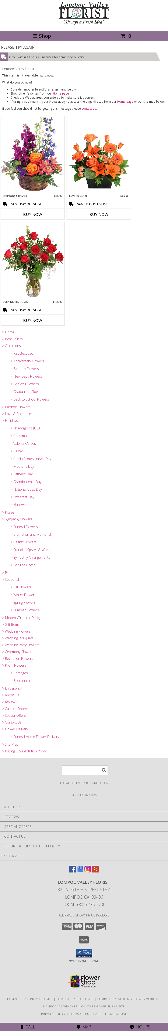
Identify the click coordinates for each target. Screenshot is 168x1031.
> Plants (8, 572)
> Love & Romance (16, 413)
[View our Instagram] (87, 871)
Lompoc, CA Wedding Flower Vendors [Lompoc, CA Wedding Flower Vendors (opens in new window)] (129, 999)
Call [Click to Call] (28, 1027)
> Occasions (11, 345)
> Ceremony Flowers (17, 651)
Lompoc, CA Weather (60, 1006)
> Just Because (22, 353)
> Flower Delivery (15, 729)
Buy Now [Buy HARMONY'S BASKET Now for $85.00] (32, 214)
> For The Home (23, 565)
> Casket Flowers (23, 542)
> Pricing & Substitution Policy (24, 751)
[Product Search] (85, 770)
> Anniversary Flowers (27, 361)
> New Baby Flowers (26, 376)
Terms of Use (116, 1014)
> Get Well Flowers (25, 384)
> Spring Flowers (23, 602)
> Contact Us (12, 722)
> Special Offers (14, 715)
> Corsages (19, 673)
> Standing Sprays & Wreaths (32, 549)
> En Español (12, 688)
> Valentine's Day (23, 443)
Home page (61, 93)
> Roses (8, 512)
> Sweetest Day (22, 497)
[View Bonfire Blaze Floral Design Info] (99, 155)
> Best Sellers (12, 339)
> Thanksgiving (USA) (26, 428)
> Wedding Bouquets (18, 638)
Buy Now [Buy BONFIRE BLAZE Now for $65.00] (98, 214)
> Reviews (9, 702)
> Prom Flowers (14, 665)
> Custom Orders (15, 708)
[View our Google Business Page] (80, 871)
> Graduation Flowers (27, 391)
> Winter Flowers (23, 594)
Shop (42, 35)
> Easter (17, 451)
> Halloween (20, 504)
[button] (84, 953)
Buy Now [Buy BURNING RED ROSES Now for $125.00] (32, 320)
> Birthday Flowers (25, 368)
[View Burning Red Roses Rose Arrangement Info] (32, 261)
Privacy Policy (53, 1014)
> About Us (10, 695)
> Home (8, 332)
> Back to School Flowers (30, 399)
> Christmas (19, 435)
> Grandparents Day (26, 481)
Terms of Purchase (85, 1014)
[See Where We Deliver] (84, 795)
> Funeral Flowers (24, 526)
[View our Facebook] (72, 871)
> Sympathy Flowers (17, 519)
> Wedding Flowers (16, 631)
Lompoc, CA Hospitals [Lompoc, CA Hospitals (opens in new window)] (75, 999)
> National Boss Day (26, 489)
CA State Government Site (103, 1006)
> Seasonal (10, 579)
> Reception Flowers (17, 658)
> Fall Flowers (21, 587)
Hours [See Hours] (140, 1027)
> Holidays (10, 420)
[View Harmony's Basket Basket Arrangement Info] (32, 155)
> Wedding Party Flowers (20, 645)
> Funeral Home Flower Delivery (35, 736)
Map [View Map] (84, 1027)
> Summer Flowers (25, 610)
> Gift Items (11, 624)
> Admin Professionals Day (31, 458)
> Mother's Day (22, 466)
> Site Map (10, 744)
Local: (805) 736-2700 (84, 904)
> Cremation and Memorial (31, 534)
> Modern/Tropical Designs (22, 617)
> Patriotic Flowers (16, 407)
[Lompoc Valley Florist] (84, 25)
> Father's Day (21, 474)
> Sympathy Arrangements (30, 557)
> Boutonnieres (22, 680)
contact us (89, 108)
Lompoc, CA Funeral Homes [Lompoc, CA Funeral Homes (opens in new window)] (30, 999)
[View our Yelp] (95, 871)
